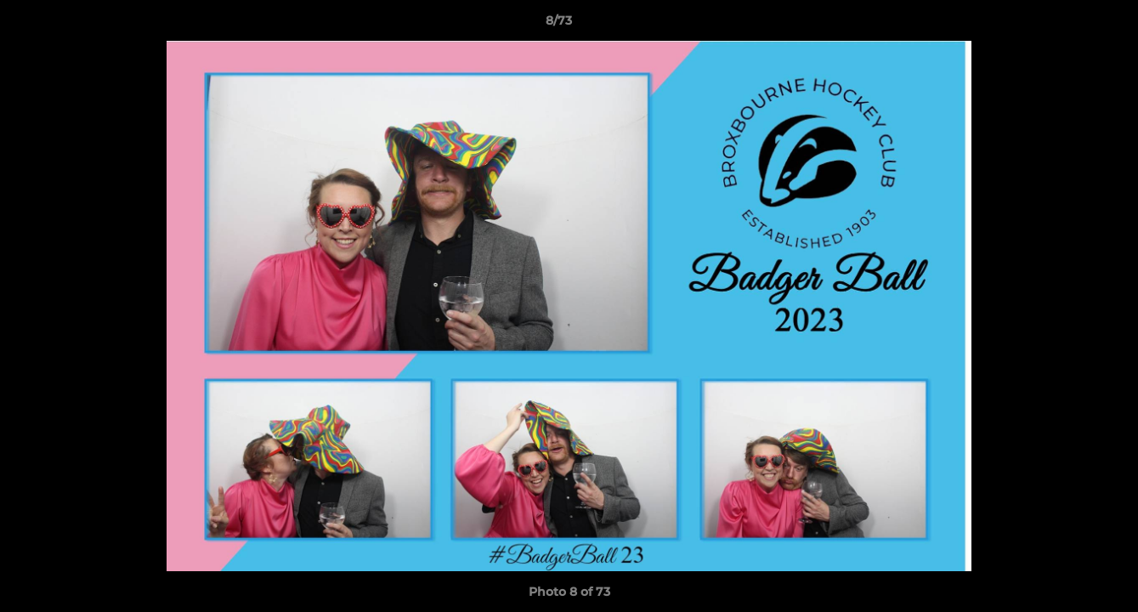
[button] (1066, 24)
